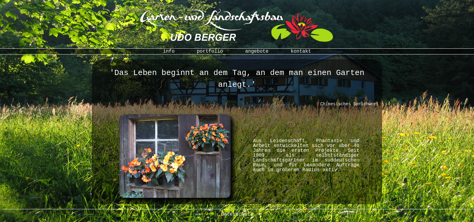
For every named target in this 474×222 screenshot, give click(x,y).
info (168, 51)
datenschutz (237, 214)
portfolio (210, 51)
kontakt (301, 51)
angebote (256, 51)
